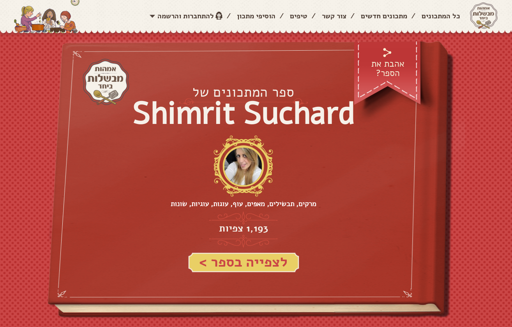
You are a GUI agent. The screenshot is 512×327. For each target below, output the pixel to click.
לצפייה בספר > (243, 262)
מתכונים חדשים (384, 16)
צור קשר (334, 16)
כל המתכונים (441, 16)
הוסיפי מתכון (256, 16)
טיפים (298, 16)
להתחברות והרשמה (185, 16)
